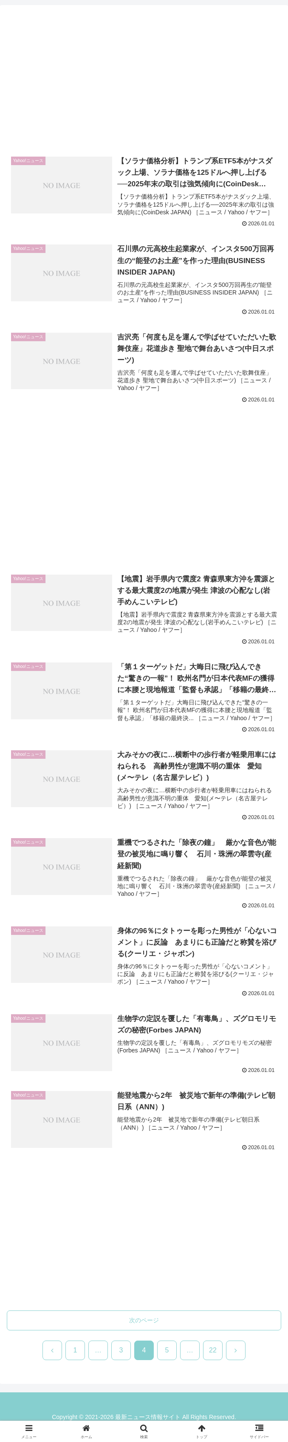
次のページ (144, 1321)
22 (213, 1351)
